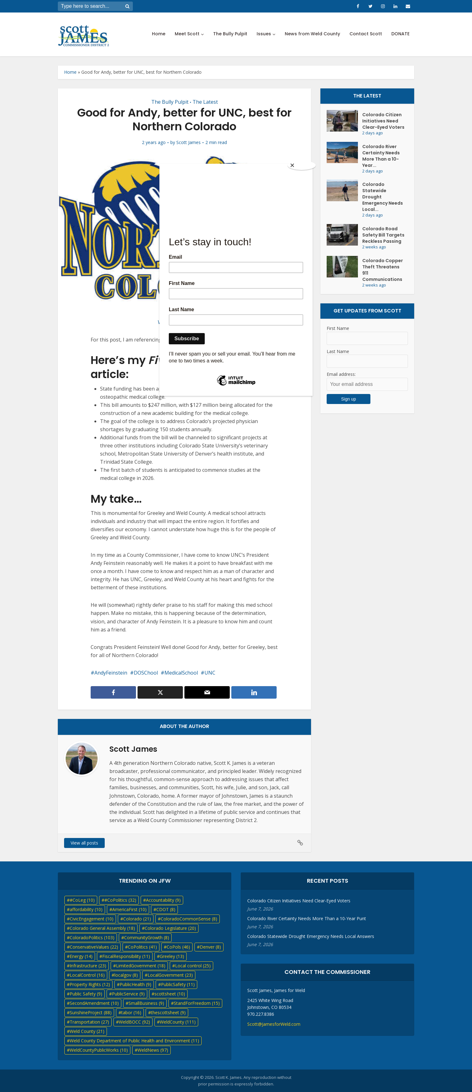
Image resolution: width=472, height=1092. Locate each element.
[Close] (302, 165)
